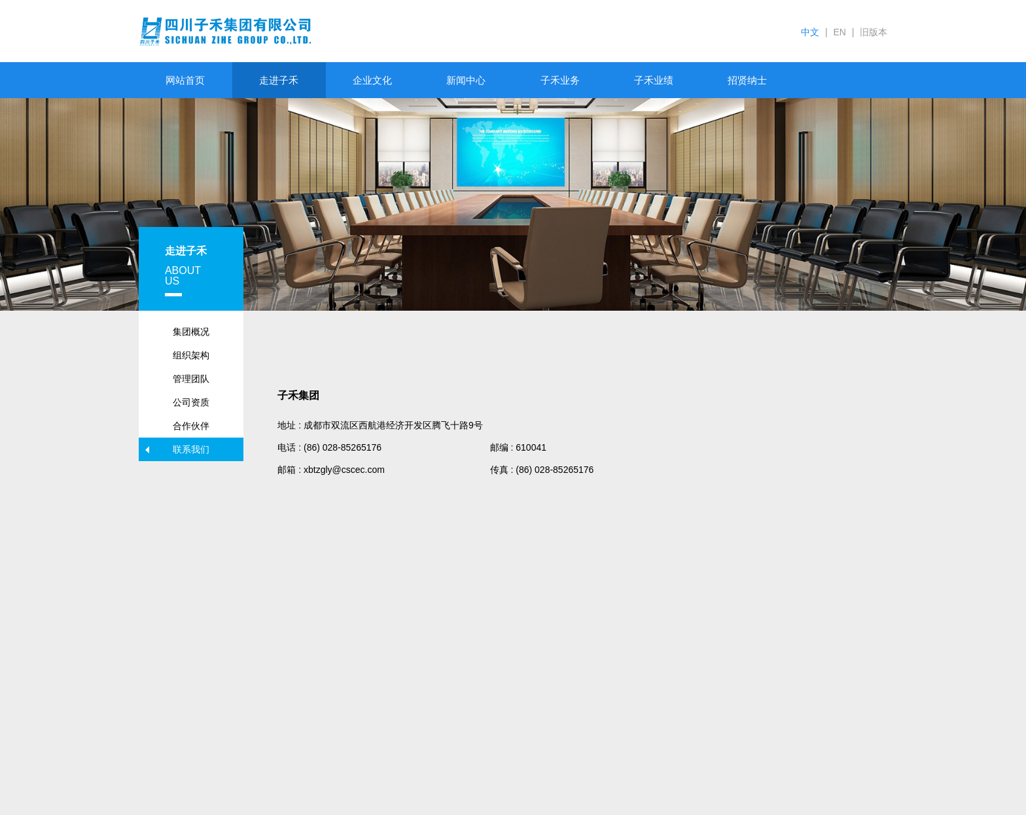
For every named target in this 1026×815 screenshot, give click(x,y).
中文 (810, 32)
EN (839, 32)
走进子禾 (278, 80)
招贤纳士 (747, 80)
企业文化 (372, 80)
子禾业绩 (653, 80)
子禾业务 (560, 80)
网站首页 (185, 80)
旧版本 (873, 32)
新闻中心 (466, 80)
